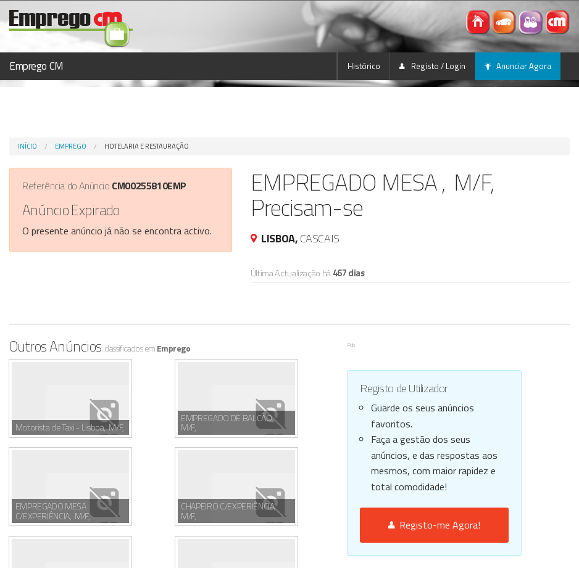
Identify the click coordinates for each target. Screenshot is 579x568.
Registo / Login (432, 66)
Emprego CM (36, 66)
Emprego (70, 146)
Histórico (364, 66)
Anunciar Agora (518, 66)
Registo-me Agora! (434, 524)
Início (27, 146)
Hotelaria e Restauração (146, 146)
